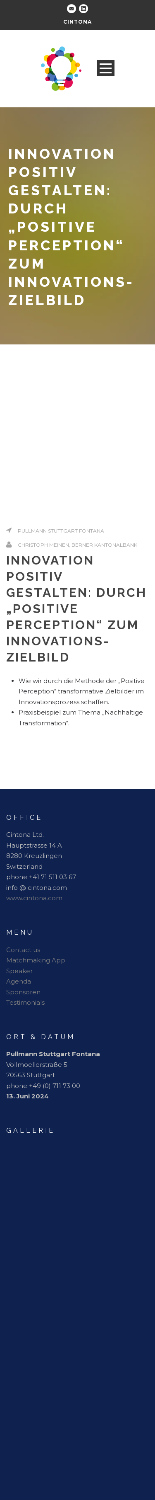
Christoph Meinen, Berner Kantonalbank (77, 545)
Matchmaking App (35, 960)
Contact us (23, 950)
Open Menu (105, 68)
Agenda (18, 981)
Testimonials (25, 1002)
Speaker (19, 971)
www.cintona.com (34, 898)
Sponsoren (23, 992)
